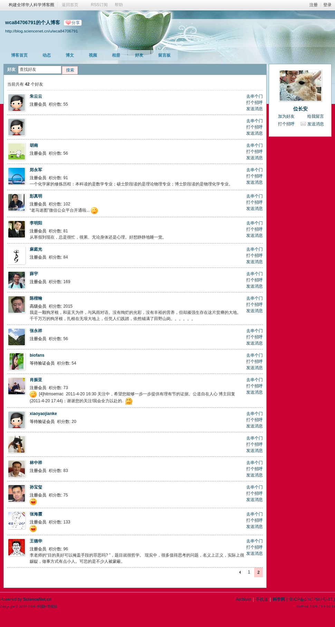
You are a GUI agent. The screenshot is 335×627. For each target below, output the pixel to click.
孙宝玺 (36, 487)
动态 (46, 55)
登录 (327, 4)
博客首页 (19, 55)
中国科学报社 (47, 606)
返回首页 (70, 4)
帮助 (119, 4)
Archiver (243, 599)
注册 (313, 4)
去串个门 (254, 96)
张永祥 (36, 330)
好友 (139, 55)
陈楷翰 (36, 298)
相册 (116, 55)
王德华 (36, 541)
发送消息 (254, 108)
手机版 (262, 599)
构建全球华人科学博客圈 (31, 4)
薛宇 (34, 273)
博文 (70, 55)
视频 (93, 55)
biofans (37, 355)
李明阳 (36, 223)
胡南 (34, 145)
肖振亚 (36, 379)
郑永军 (36, 169)
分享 (75, 22)
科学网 (278, 599)
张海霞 (36, 514)
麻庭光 (36, 249)
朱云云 (36, 96)
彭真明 (36, 196)
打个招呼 (254, 102)
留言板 (164, 55)
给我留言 (315, 116)
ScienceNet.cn (37, 599)
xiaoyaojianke (43, 413)
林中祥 (36, 462)
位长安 (300, 109)
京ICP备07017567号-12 (311, 599)
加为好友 (286, 116)
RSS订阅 (99, 4)
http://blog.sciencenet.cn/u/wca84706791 (41, 31)
